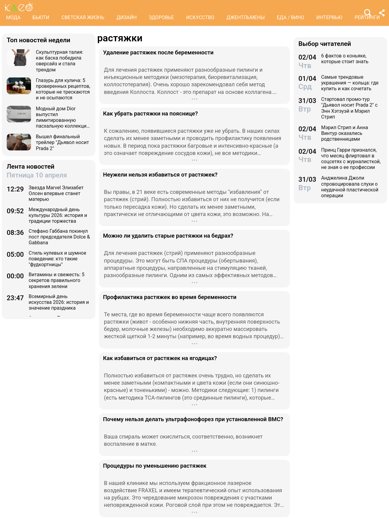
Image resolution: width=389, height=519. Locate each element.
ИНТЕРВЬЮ (329, 17)
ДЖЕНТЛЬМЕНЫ (245, 17)
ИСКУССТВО (200, 17)
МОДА (13, 17)
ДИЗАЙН (126, 17)
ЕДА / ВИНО (290, 17)
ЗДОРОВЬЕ (161, 17)
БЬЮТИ (41, 17)
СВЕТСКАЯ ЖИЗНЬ (82, 17)
